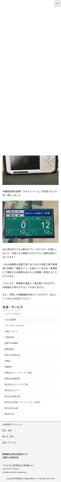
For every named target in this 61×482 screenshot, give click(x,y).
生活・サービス (12, 307)
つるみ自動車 (10, 319)
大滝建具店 (9, 337)
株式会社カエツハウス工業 (16, 384)
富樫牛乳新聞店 (11, 343)
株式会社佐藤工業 (12, 396)
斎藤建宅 (8, 366)
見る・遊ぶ (7, 430)
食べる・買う (8, 436)
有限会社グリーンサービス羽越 (18, 372)
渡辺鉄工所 (9, 414)
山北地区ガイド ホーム (12, 424)
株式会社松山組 (11, 408)
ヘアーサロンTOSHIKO (14, 325)
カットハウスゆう (12, 313)
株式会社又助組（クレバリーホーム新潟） (22, 402)
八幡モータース (11, 331)
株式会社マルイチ (12, 390)
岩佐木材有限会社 (12, 355)
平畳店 (7, 361)
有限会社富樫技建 (12, 378)
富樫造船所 (9, 349)
